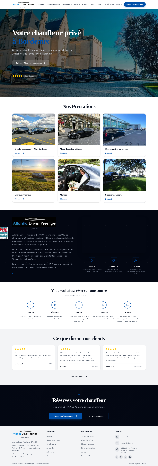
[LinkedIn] (125, 457)
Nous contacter (96, 416)
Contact (99, 4)
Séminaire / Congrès (88, 456)
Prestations (67, 4)
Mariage (83, 452)
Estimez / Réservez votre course (31, 63)
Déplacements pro (87, 444)
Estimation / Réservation (135, 4)
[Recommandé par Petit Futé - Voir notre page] (4, 233)
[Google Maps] (130, 457)
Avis (92, 4)
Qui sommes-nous (53, 4)
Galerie (77, 4)
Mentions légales (134, 464)
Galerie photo (51, 444)
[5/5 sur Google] (23, 76)
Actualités (85, 4)
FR (119, 4)
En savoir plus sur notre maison (26, 274)
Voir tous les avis (79, 377)
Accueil (41, 4)
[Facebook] (116, 457)
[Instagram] (121, 457)
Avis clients (50, 452)
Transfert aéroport (87, 436)
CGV (144, 464)
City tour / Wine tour (88, 448)
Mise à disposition (87, 440)
